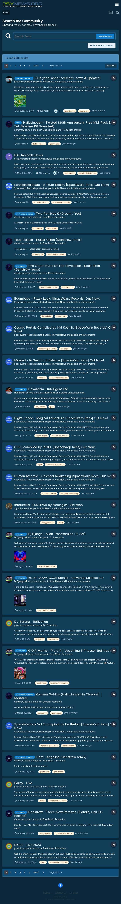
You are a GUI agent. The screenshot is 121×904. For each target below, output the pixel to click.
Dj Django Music (22, 537)
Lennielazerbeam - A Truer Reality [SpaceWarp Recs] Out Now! (61, 185)
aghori (17, 508)
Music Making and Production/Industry (62, 129)
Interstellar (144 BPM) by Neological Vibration (48, 505)
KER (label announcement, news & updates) (68, 78)
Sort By (111, 66)
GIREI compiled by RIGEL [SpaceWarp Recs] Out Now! (54, 447)
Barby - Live (23, 783)
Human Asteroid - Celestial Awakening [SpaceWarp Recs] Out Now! (64, 476)
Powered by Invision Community (60, 899)
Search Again (105, 36)
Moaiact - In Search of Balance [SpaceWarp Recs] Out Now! (59, 360)
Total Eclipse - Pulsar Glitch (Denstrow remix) (48, 240)
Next (36, 66)
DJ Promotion (57, 537)
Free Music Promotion (54, 217)
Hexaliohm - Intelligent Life (48, 389)
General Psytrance (52, 701)
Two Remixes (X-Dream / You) (58, 213)
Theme (47, 892)
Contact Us (60, 892)
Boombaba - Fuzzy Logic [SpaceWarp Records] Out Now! (57, 298)
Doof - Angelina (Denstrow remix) (61, 757)
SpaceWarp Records (25, 188)
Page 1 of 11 (55, 66)
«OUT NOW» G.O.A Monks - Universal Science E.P (66, 578)
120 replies (44, 111)
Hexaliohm (19, 392)
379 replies (43, 173)
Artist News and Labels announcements (63, 81)
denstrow (19, 129)
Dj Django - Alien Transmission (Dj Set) (56, 534)
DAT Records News (28, 155)
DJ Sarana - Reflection (31, 622)
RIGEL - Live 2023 (27, 845)
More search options (101, 45)
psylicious (19, 625)
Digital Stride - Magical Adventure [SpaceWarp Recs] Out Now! (61, 418)
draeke (18, 158)
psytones (19, 81)
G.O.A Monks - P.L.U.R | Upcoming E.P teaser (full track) (70, 650)
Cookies (73, 892)
